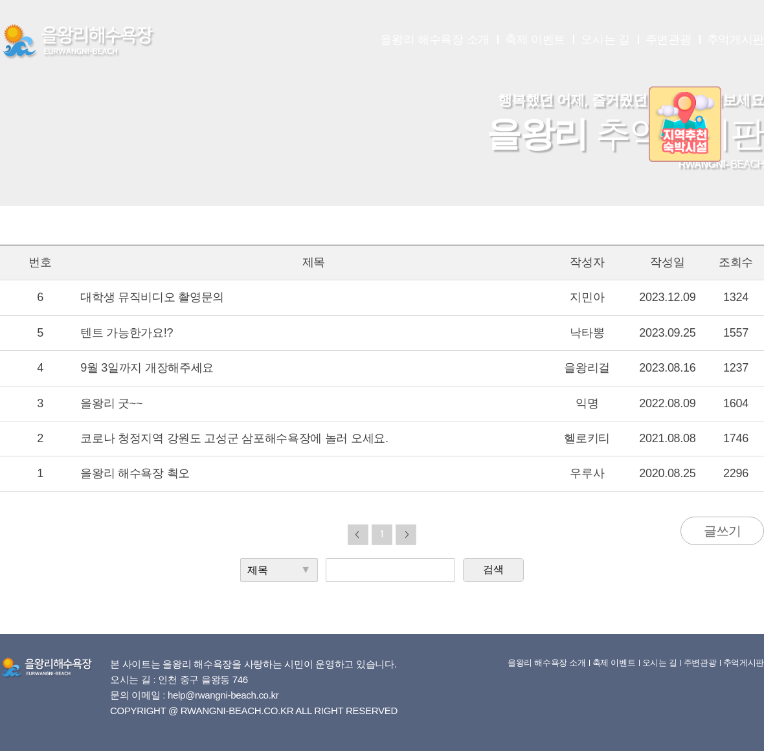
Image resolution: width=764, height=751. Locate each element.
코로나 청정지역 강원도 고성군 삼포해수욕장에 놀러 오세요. (234, 438)
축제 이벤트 (535, 39)
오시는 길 (605, 39)
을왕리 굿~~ (111, 403)
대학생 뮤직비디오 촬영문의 (152, 297)
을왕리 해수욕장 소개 (434, 39)
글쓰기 (722, 531)
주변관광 (668, 39)
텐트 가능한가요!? (126, 332)
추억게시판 (736, 39)
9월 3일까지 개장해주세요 (147, 367)
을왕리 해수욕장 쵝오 (135, 473)
